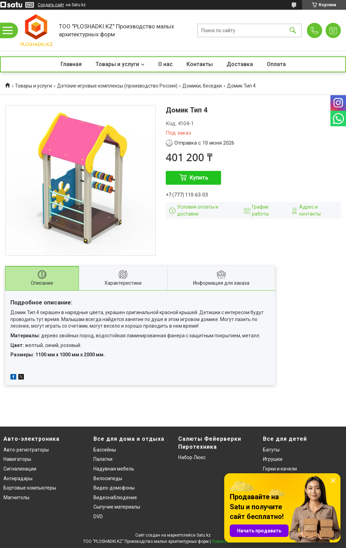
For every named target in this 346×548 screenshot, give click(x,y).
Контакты (199, 64)
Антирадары (18, 478)
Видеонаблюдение (115, 497)
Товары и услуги (117, 64)
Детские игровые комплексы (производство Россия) (117, 86)
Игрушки (272, 459)
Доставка (240, 64)
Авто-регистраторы (26, 450)
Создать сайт (51, 4)
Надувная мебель (113, 469)
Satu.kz (204, 535)
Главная (71, 64)
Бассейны (104, 450)
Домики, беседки (202, 86)
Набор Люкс (192, 457)
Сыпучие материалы (116, 507)
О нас (165, 64)
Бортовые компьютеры (29, 488)
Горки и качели (280, 469)
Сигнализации (19, 469)
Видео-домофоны (114, 488)
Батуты (271, 450)
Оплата (276, 64)
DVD (98, 516)
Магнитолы (16, 497)
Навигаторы (17, 459)
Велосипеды (107, 478)
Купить (199, 177)
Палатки (102, 459)
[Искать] (292, 30)
